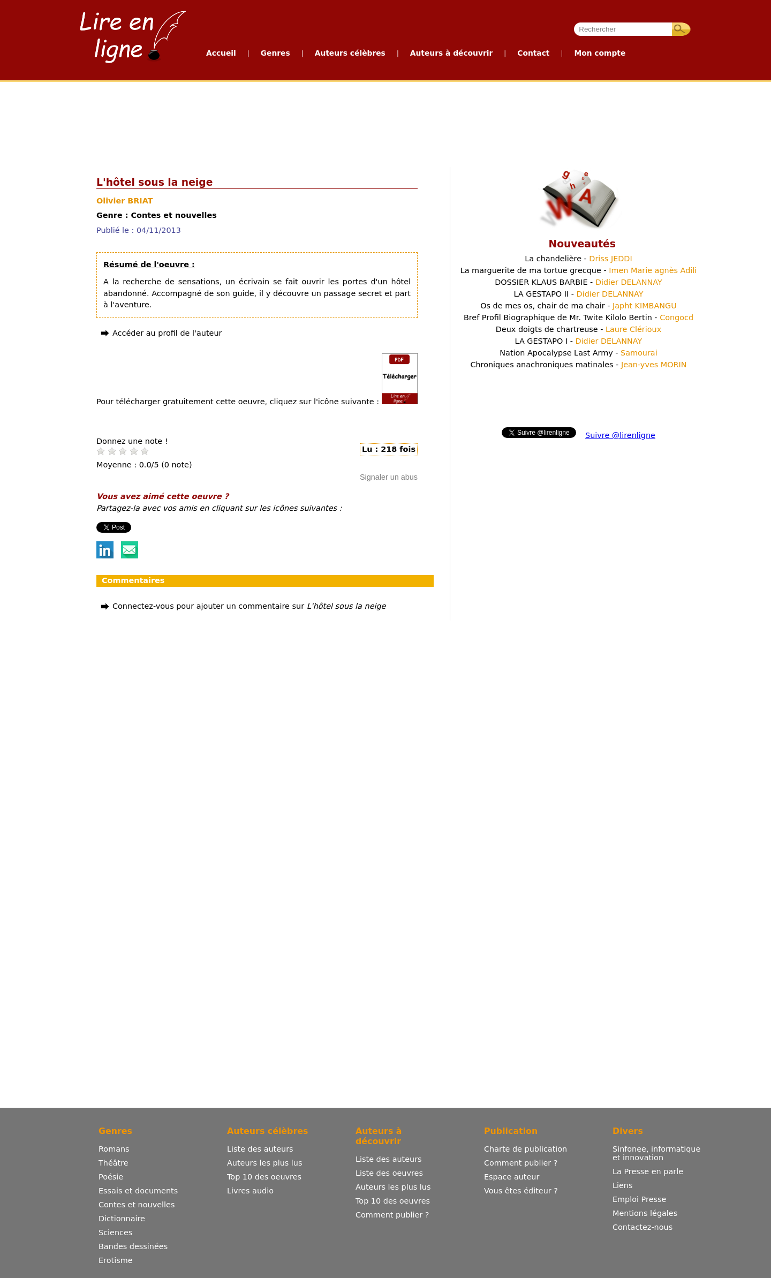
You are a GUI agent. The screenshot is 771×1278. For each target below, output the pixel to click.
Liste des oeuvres (389, 1173)
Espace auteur (511, 1177)
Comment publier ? (392, 1215)
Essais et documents (138, 1190)
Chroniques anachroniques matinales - (578, 364)
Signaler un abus (389, 477)
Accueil (221, 53)
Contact (533, 53)
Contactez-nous (642, 1227)
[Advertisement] (385, 122)
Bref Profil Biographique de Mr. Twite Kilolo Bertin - (578, 317)
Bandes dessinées (133, 1246)
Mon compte (599, 53)
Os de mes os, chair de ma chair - (578, 305)
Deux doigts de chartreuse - (578, 329)
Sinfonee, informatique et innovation (656, 1153)
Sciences (115, 1232)
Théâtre (113, 1163)
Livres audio (250, 1190)
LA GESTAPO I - (578, 341)
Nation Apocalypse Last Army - (578, 353)
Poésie (111, 1177)
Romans (114, 1149)
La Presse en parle (648, 1171)
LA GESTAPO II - (578, 294)
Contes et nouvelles (137, 1204)
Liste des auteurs (260, 1149)
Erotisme (116, 1260)
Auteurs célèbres (350, 53)
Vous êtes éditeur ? (521, 1190)
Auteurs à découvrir (451, 53)
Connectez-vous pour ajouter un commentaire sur (249, 606)
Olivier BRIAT (124, 200)
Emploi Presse (639, 1199)
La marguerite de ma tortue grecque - (578, 270)
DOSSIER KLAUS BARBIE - (578, 282)
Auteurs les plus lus (264, 1163)
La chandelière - (578, 258)
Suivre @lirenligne (620, 435)
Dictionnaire (122, 1218)
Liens (623, 1185)
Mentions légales (645, 1213)
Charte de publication (525, 1149)
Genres (275, 53)
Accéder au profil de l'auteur (167, 333)
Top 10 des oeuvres (264, 1177)
